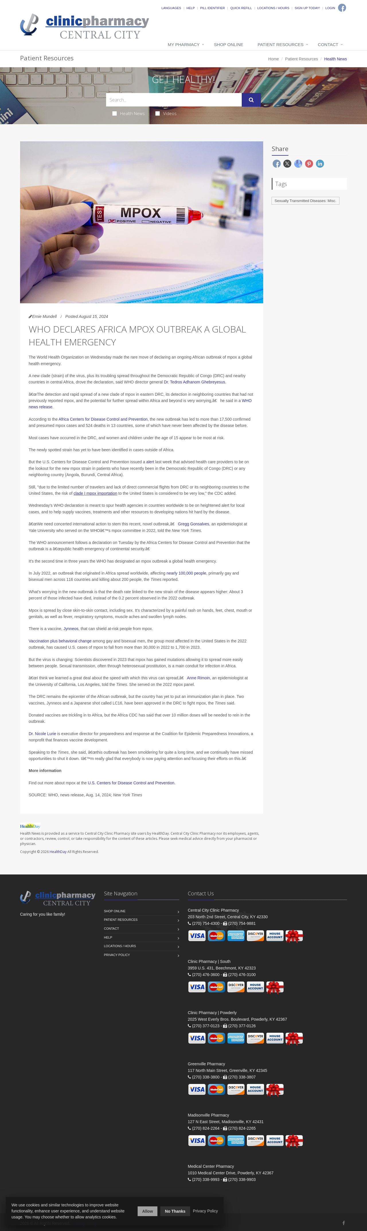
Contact (328, 44)
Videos (166, 113)
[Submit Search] (251, 100)
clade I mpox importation (95, 493)
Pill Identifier (212, 8)
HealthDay (58, 851)
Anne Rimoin (198, 678)
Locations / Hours (273, 8)
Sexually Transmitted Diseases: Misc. (305, 201)
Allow (147, 1211)
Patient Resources (281, 44)
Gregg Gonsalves (193, 524)
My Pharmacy (184, 44)
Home (273, 59)
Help (191, 8)
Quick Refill (241, 8)
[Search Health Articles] (174, 99)
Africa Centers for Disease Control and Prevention (102, 419)
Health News (128, 113)
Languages (171, 8)
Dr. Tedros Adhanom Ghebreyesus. (195, 382)
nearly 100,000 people (186, 573)
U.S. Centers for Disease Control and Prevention (131, 783)
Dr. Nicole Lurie (42, 733)
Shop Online (228, 44)
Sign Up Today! (307, 8)
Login (330, 8)
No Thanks (175, 1211)
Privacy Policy (117, 955)
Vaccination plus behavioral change (60, 641)
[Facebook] (342, 8)
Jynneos (70, 628)
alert (150, 462)
